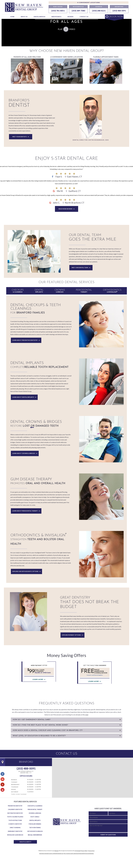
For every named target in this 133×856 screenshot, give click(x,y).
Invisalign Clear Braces (15, 835)
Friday (13, 789)
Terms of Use (91, 850)
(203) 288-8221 (99, 10)
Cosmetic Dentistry (15, 824)
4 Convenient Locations (88, 2)
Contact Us (84, 16)
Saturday (14, 791)
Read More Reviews (65, 209)
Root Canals (35, 816)
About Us (24, 16)
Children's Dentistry (15, 809)
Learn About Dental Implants (23, 397)
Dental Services (39, 16)
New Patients (56, 16)
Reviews (70, 16)
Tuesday (14, 782)
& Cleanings (17, 291)
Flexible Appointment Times (106, 70)
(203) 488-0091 (119, 10)
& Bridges (59, 291)
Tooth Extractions (15, 820)
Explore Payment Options (71, 635)
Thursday (14, 787)
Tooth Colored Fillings (15, 816)
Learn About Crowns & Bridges (23, 453)
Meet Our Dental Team (80, 267)
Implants (39, 291)
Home (12, 16)
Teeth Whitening (35, 827)
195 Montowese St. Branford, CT (26, 772)
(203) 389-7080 (78, 10)
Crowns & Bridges (35, 813)
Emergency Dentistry (15, 831)
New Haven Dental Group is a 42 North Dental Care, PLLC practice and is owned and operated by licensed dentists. (66, 853)
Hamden (98, 6)
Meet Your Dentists (19, 136)
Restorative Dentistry (15, 813)
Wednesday (15, 784)
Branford (119, 6)
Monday (14, 779)
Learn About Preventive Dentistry (25, 340)
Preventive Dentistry (15, 806)
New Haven (57, 6)
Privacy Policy (84, 850)
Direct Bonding (15, 827)
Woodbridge (78, 6)
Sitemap (56, 850)
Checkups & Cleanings (34, 806)
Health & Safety (25, 842)
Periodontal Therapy (35, 809)
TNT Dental (77, 850)
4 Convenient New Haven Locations (66, 70)
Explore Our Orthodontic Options (25, 571)
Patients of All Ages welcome (27, 70)
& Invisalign (112, 291)
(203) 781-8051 (58, 10)
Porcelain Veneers (35, 824)
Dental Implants (35, 820)
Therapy (84, 291)
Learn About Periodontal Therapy (25, 511)
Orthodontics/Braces (35, 831)
